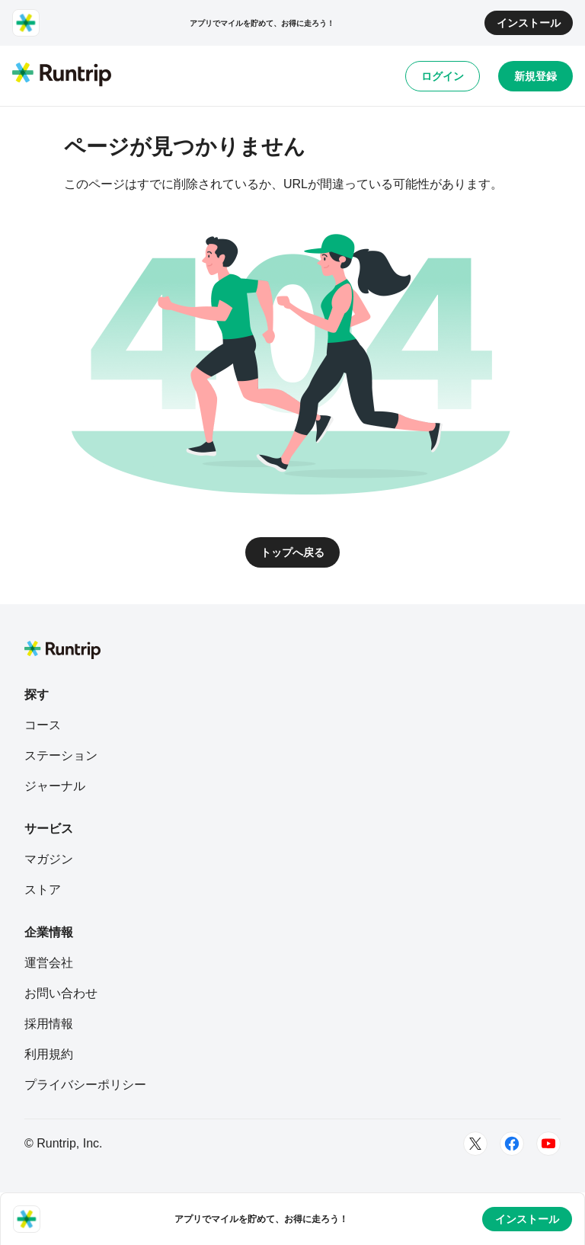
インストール (529, 23)
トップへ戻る (292, 552)
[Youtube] (548, 1143)
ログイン (442, 76)
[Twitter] (475, 1143)
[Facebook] (512, 1143)
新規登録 (535, 76)
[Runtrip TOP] (61, 75)
